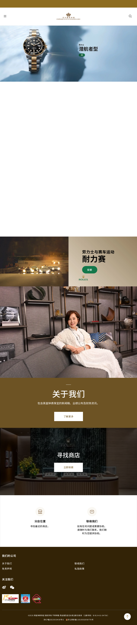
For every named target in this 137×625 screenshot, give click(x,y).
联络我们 (79, 563)
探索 (89, 269)
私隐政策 (79, 568)
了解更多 (68, 416)
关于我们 (7, 563)
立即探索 (68, 467)
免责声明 (7, 568)
